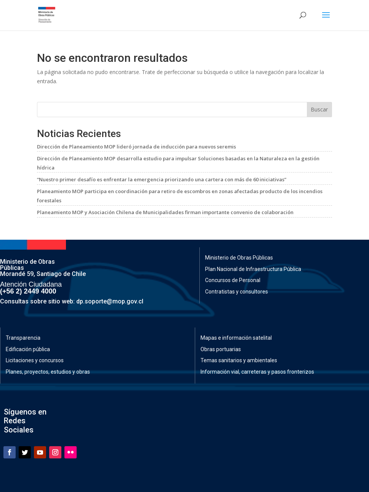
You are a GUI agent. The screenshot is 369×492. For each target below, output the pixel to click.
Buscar (319, 109)
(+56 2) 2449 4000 (28, 291)
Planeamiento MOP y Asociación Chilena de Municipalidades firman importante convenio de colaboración (165, 212)
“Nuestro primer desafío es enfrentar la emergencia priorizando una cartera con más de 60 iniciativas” (161, 179)
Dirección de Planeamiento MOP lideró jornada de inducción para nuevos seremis (136, 146)
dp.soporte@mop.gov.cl (109, 301)
